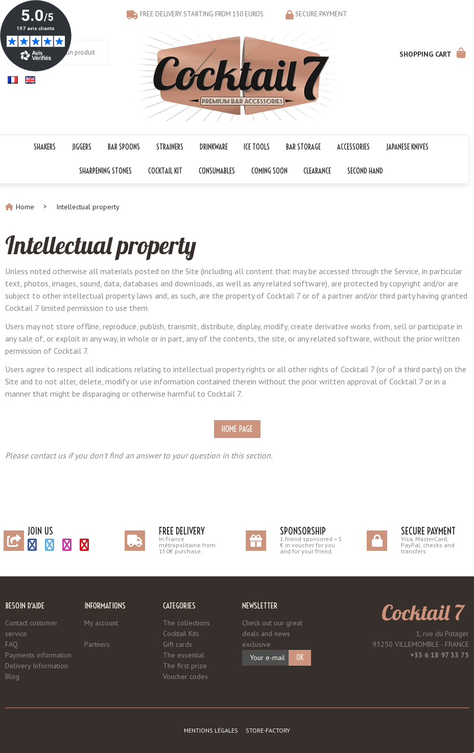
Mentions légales (211, 730)
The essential (183, 655)
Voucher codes (185, 676)
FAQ (11, 644)
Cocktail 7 (422, 611)
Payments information (38, 655)
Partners (97, 644)
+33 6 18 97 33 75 (439, 655)
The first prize (185, 665)
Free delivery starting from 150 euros (202, 14)
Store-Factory (268, 730)
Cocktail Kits (181, 633)
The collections (186, 622)
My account (101, 622)
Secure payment (321, 14)
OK (299, 657)
